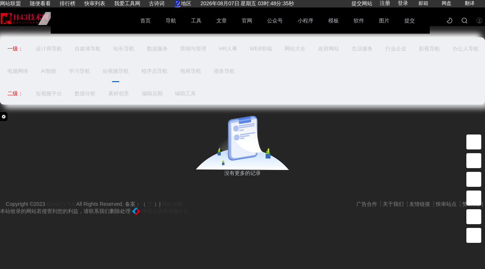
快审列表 (94, 3)
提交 (409, 21)
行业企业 (395, 49)
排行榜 (67, 3)
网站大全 (295, 49)
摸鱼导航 (224, 71)
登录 (403, 3)
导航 (171, 21)
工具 (196, 21)
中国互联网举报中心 (160, 211)
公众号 (275, 21)
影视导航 (429, 49)
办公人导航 (466, 49)
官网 (247, 21)
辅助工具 (185, 93)
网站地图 (172, 204)
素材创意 (118, 93)
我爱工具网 (127, 3)
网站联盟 (10, 3)
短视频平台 (49, 93)
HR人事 (228, 49)
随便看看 (40, 3)
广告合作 (367, 204)
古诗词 (157, 3)
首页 (145, 21)
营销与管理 (193, 49)
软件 (359, 21)
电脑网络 (17, 71)
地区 (182, 3)
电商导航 (190, 71)
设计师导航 (49, 49)
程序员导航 (154, 71)
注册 (385, 3)
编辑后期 (152, 93)
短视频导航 (116, 71)
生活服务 (362, 49)
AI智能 (48, 71)
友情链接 (420, 204)
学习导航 (79, 71)
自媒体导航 (88, 49)
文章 (221, 21)
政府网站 (328, 49)
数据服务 (157, 49)
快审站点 (447, 204)
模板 (333, 21)
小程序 (305, 21)
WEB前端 (261, 49)
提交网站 (361, 3)
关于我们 (394, 204)
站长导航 (123, 49)
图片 (384, 21)
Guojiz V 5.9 (61, 204)
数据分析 (85, 93)
